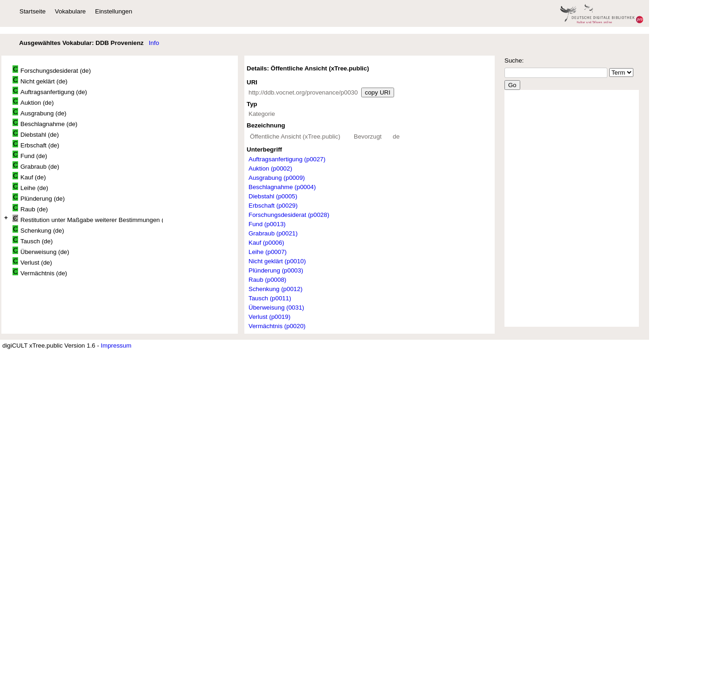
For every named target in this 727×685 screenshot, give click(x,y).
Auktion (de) (33, 101)
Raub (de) (30, 208)
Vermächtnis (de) (40, 272)
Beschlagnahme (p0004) (282, 187)
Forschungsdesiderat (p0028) (289, 214)
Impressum (116, 345)
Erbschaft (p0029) (273, 205)
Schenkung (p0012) (275, 288)
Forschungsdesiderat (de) (52, 69)
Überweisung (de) (41, 251)
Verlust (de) (32, 261)
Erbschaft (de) (36, 144)
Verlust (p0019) (269, 316)
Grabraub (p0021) (273, 233)
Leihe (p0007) (268, 251)
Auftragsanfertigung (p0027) (287, 159)
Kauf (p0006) (266, 242)
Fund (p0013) (267, 224)
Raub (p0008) (268, 279)
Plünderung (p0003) (276, 270)
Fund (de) (30, 155)
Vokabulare (70, 11)
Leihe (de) (30, 187)
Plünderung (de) (39, 197)
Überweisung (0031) (276, 307)
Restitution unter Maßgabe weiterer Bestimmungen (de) (88, 219)
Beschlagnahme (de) (45, 123)
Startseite (32, 11)
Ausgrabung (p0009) (277, 177)
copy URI (377, 92)
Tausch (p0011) (270, 298)
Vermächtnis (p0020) (277, 326)
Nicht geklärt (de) (40, 80)
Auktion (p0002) (270, 168)
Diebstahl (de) (36, 133)
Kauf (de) (29, 176)
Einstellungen (113, 11)
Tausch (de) (33, 240)
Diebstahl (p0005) (273, 196)
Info (154, 42)
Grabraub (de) (36, 165)
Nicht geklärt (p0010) (277, 261)
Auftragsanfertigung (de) (50, 91)
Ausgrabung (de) (39, 112)
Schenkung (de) (38, 229)
